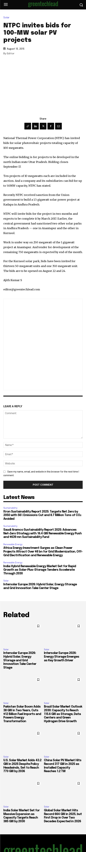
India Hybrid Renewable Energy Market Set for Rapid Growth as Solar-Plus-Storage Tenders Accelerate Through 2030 (39, 570)
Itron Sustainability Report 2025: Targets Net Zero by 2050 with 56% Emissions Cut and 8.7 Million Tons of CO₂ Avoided (42, 515)
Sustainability (10, 507)
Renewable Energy (12, 544)
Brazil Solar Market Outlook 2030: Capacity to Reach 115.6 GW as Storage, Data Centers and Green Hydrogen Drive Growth (63, 714)
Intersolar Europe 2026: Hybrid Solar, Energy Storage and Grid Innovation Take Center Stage (19, 660)
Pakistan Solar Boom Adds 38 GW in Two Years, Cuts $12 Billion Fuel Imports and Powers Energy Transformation (22, 714)
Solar (7, 17)
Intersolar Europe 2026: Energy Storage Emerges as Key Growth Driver (61, 657)
